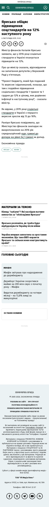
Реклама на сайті (18, 402)
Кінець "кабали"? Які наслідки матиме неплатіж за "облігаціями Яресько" (23, 213)
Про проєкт (33, 402)
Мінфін (16, 150)
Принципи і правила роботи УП (24, 411)
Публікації (16, 14)
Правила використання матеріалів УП (24, 408)
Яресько (6, 150)
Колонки (27, 14)
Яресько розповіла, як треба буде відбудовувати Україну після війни (21, 224)
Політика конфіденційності (25, 405)
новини (5, 14)
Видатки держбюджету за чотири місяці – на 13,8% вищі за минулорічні (22, 295)
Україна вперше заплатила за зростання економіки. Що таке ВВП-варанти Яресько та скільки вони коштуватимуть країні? (24, 239)
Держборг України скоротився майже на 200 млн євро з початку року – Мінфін (23, 284)
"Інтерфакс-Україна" (34, 427)
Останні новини (13, 313)
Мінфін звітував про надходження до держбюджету (23, 274)
